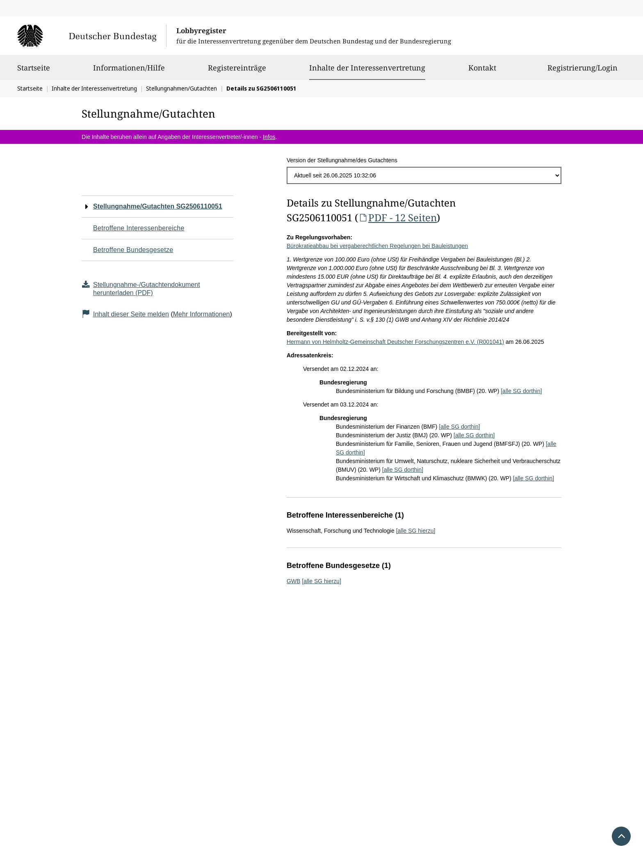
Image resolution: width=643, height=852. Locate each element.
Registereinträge (237, 71)
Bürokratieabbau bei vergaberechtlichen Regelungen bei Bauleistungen (377, 246)
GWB (293, 581)
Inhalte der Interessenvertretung (367, 67)
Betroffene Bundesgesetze (133, 249)
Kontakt (482, 71)
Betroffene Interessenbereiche (139, 228)
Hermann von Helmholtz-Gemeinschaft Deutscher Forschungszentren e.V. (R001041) (395, 342)
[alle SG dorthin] (521, 391)
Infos (269, 137)
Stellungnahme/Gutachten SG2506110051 (157, 206)
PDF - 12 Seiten (397, 217)
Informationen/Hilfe (129, 71)
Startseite (33, 71)
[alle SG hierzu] (416, 530)
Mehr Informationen (201, 314)
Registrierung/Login (582, 71)
